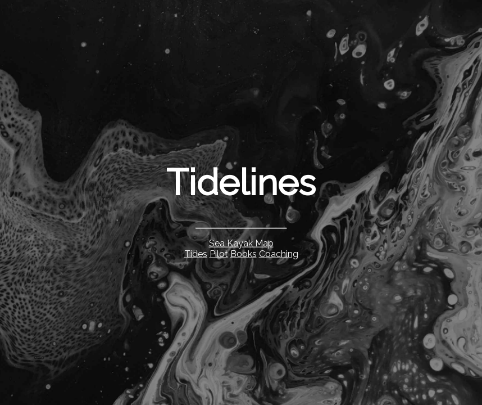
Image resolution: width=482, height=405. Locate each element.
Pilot (219, 253)
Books (243, 253)
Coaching (278, 253)
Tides (195, 253)
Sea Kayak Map (241, 242)
